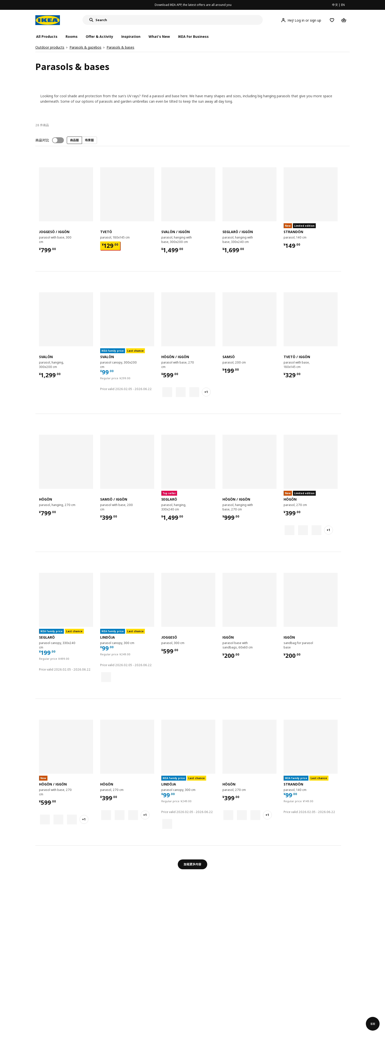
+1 (206, 392)
